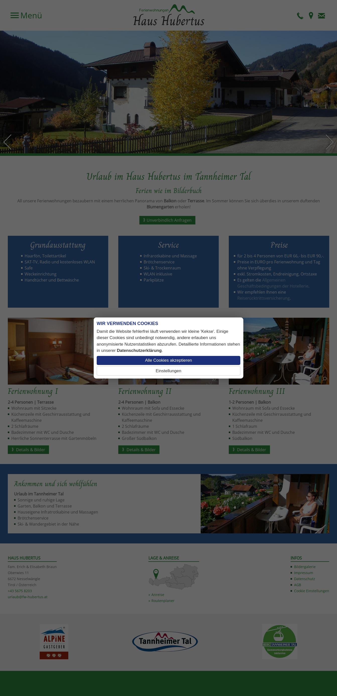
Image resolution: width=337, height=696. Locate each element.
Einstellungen (168, 370)
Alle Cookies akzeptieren (168, 360)
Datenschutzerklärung (139, 350)
